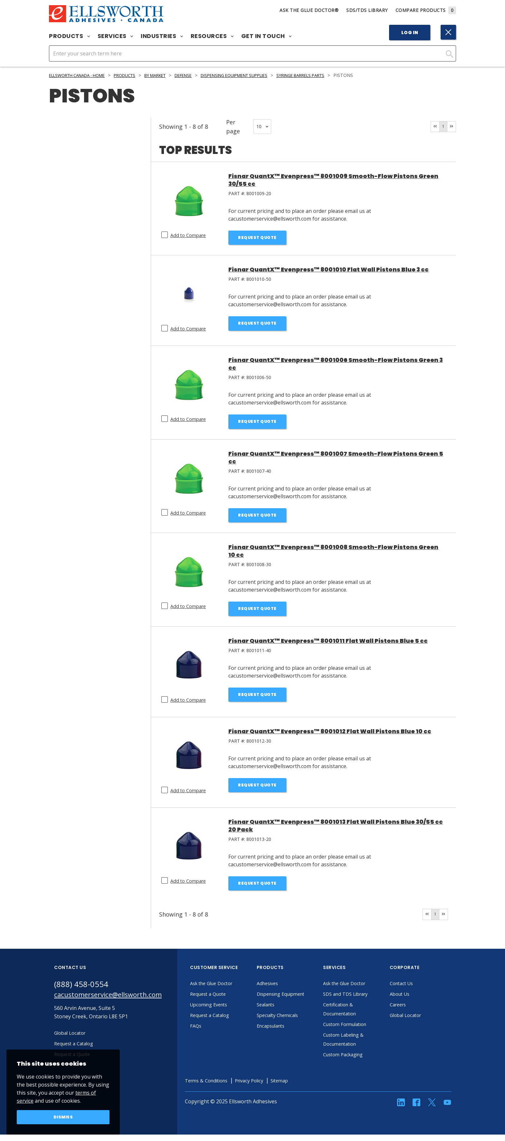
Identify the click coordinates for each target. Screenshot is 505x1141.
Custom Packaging (362, 1061)
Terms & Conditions (225, 1087)
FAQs (212, 1032)
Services (115, 36)
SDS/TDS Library (367, 10)
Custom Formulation (364, 1030)
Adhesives (285, 990)
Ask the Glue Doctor (230, 990)
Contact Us (419, 990)
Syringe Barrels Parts (334, 75)
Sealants (283, 1011)
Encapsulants (289, 1032)
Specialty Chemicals (296, 1021)
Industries (162, 36)
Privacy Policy (273, 1087)
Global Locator (424, 1021)
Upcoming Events (227, 1011)
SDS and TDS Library (364, 1000)
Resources (212, 36)
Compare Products (425, 10)
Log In (409, 32)
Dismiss (63, 1116)
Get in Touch (266, 36)
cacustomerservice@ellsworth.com (116, 1002)
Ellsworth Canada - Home (81, 75)
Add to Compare (189, 235)
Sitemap (306, 1087)
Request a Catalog (228, 1021)
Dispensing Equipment (300, 1000)
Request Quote (257, 238)
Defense (202, 75)
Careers (415, 1011)
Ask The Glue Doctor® (309, 10)
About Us (417, 1000)
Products (69, 36)
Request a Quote (226, 1000)
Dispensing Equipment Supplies (259, 75)
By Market (170, 75)
